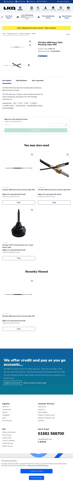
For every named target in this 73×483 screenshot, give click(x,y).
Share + (68, 34)
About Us (5, 407)
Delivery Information (8, 432)
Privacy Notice (7, 435)
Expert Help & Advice (66, 17)
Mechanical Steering (25, 33)
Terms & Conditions (8, 441)
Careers (4, 412)
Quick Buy (53, 9)
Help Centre (42, 407)
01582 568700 (51, 433)
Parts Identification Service (48, 17)
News (4, 418)
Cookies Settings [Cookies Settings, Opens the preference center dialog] (36, 478)
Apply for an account (12, 383)
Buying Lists (61, 9)
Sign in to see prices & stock (15, 119)
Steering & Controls (12, 33)
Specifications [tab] (21, 80)
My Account (45, 9)
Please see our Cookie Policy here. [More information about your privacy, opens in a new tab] (38, 465)
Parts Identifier (42, 412)
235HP (33, 33)
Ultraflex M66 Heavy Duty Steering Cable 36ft (18, 190)
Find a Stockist (9, 1)
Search (38, 9)
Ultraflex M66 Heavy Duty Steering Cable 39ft (18, 316)
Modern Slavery (7, 446)
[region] (36, 470)
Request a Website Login (46, 418)
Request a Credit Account (46, 415)
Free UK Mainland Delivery (27, 17)
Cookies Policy (7, 438)
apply (7, 121)
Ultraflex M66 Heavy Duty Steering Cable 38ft (54, 190)
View (19, 202)
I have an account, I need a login (34, 383)
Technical (41, 421)
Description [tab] (6, 80)
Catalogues (6, 415)
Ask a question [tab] (38, 80)
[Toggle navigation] (31, 8)
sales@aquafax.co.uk (45, 439)
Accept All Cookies (36, 471)
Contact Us (41, 409)
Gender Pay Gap (7, 443)
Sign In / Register (64, 1)
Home (4, 33)
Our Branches (20, 1)
